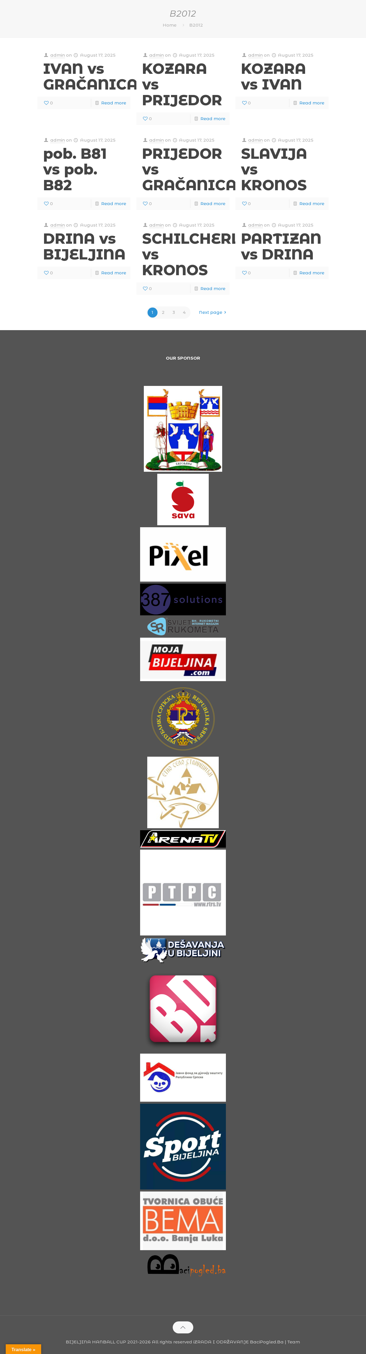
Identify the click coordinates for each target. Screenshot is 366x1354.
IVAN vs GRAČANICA (90, 76)
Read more (113, 103)
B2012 (196, 25)
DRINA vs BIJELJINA (84, 246)
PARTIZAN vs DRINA (281, 246)
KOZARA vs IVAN (273, 76)
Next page (213, 312)
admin (57, 55)
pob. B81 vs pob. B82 (75, 169)
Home (169, 25)
